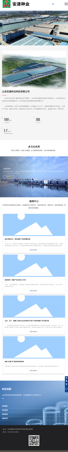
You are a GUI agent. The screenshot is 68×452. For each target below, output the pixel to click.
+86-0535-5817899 (12, 432)
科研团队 (5, 406)
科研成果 (5, 410)
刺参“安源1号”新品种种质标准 (14, 361)
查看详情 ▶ (9, 176)
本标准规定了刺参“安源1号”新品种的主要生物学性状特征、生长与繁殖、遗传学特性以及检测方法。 (32, 366)
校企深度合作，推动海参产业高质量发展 (17, 239)
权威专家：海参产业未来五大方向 (15, 280)
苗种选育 (5, 414)
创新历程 (5, 418)
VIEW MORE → (34, 250)
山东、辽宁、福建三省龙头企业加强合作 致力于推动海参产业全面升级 (27, 320)
